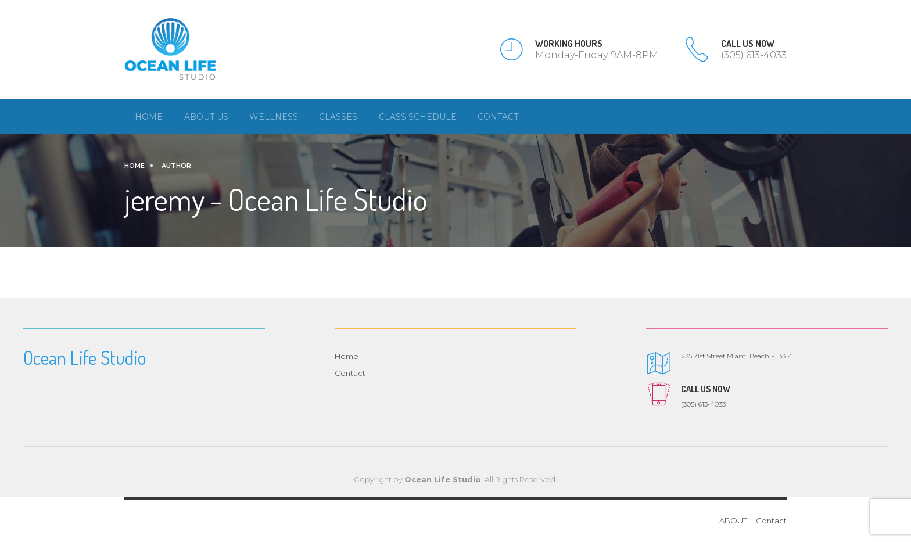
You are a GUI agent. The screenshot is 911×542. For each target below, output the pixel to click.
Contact (498, 117)
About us (206, 117)
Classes (338, 117)
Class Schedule (418, 117)
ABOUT (733, 520)
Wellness (273, 117)
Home (149, 117)
